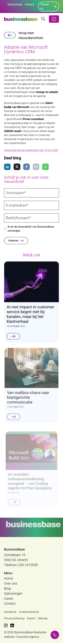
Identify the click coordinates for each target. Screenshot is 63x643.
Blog (7, 588)
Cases (8, 598)
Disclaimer (10, 611)
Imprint (31, 618)
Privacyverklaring (14, 618)
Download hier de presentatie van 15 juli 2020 (31, 150)
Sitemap (43, 618)
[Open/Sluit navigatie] (54, 19)
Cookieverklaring (29, 611)
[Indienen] (16, 240)
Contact (29, 4)
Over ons (10, 583)
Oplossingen (13, 593)
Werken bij (44, 6)
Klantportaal (15, 4)
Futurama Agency (27, 636)
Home (8, 578)
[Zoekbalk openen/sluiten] (43, 19)
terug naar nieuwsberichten (23, 35)
